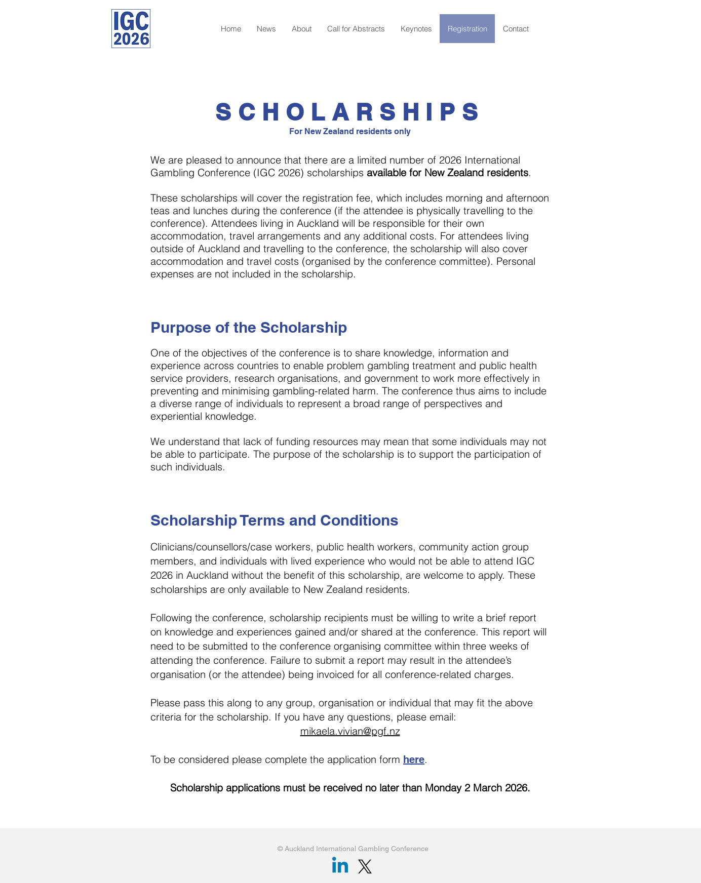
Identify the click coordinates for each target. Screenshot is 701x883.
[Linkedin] (340, 866)
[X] (365, 866)
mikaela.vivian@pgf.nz (350, 731)
